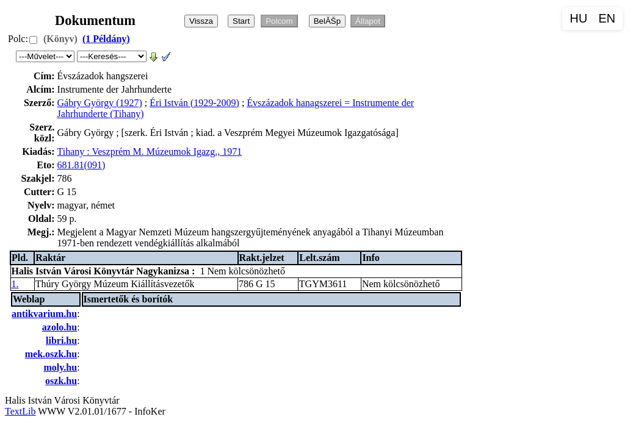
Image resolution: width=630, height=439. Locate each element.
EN (606, 18)
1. (15, 284)
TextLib (20, 411)
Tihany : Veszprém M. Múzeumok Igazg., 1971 (149, 151)
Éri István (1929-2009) (194, 103)
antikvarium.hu (44, 314)
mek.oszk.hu (51, 354)
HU (578, 18)
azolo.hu (59, 327)
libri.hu (61, 340)
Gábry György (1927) (99, 103)
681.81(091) (81, 165)
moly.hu (60, 367)
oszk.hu (61, 381)
